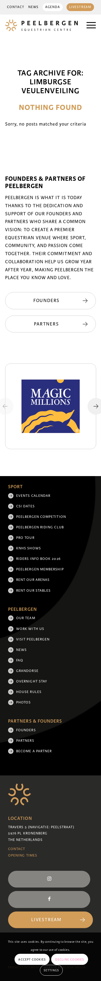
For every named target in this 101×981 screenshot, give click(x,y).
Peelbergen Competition (41, 517)
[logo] (41, 25)
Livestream (80, 7)
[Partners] (50, 324)
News (33, 7)
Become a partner (34, 751)
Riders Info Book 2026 (38, 559)
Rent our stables (33, 590)
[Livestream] (50, 919)
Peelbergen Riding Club (40, 527)
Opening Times (22, 855)
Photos (23, 702)
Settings (51, 970)
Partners (25, 741)
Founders (26, 730)
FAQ (19, 660)
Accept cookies (32, 959)
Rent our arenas (33, 580)
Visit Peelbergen (33, 639)
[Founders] (50, 300)
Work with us (30, 629)
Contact (16, 7)
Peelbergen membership (40, 569)
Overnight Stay (31, 681)
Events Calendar (33, 496)
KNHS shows (28, 548)
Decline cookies (69, 959)
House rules (28, 692)
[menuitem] (16, 7)
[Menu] (88, 25)
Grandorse (27, 671)
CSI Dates (25, 506)
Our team (25, 618)
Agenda (52, 7)
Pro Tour (25, 538)
